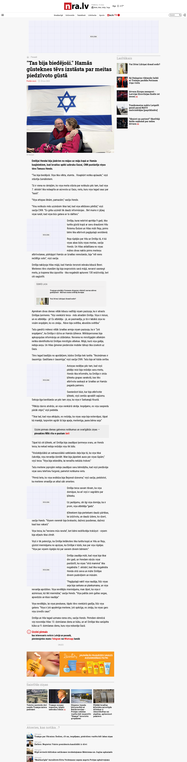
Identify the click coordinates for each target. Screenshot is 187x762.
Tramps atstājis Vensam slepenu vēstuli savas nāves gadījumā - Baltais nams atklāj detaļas (73, 291)
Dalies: (61, 645)
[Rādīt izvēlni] (2, 15)
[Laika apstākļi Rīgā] (118, 6)
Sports (102, 15)
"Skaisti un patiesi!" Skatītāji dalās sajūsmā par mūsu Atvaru (144, 121)
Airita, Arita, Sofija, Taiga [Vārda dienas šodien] (100, 7)
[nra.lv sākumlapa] (76, 6)
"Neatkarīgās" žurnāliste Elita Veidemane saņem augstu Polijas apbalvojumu (72, 760)
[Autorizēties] (184, 15)
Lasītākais (124, 58)
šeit (67, 433)
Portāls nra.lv (31, 81)
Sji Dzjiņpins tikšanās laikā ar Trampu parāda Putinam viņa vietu (143, 80)
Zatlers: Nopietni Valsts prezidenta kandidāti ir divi (60, 744)
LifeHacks (92, 15)
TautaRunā (81, 15)
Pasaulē (34, 57)
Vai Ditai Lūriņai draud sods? (63, 299)
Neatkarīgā (58, 15)
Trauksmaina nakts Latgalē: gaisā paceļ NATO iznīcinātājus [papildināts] (144, 107)
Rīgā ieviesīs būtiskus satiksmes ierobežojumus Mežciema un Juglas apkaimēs (73, 752)
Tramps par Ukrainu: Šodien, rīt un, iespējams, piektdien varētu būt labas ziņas (73, 736)
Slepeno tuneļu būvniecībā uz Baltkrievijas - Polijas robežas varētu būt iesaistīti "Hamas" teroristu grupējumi (81, 712)
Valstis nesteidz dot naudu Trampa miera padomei (37, 707)
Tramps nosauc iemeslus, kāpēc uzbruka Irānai (56, 707)
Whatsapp (69, 639)
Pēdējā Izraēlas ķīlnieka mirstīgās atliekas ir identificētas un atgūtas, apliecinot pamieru (102, 710)
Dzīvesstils (70, 15)
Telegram (56, 639)
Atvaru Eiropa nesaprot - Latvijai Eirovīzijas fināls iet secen (144, 94)
